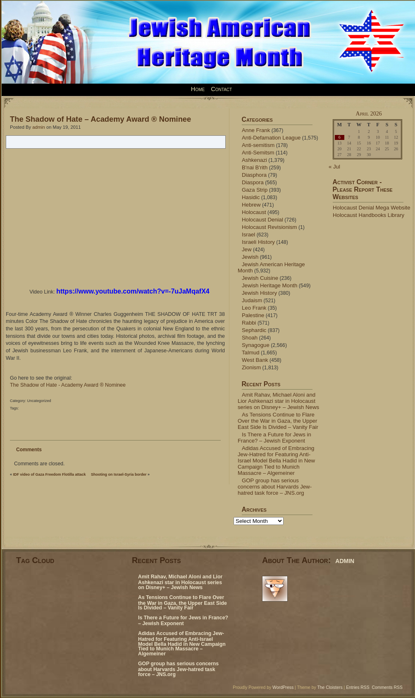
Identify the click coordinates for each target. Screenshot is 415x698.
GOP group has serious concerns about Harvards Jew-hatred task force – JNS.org (275, 486)
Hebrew (251, 205)
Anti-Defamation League (271, 138)
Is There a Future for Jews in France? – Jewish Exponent (274, 437)
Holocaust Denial (262, 220)
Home (198, 89)
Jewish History (259, 293)
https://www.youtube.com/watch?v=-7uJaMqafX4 (133, 291)
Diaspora (253, 182)
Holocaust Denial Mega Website (371, 208)
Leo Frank (254, 308)
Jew (246, 249)
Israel (248, 234)
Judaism (252, 300)
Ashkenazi (254, 160)
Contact (221, 89)
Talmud (251, 352)
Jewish (250, 257)
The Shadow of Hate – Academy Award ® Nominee (100, 119)
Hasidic (251, 197)
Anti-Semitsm (258, 152)
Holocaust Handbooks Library (368, 215)
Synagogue (256, 345)
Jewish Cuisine (260, 278)
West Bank (255, 360)
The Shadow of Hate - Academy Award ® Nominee (68, 385)
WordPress (282, 687)
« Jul (334, 167)
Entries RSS (358, 687)
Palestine (253, 315)
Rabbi (249, 323)
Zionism (251, 367)
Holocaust (254, 212)
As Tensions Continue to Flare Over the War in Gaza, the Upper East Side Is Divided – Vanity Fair (278, 421)
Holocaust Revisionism (269, 227)
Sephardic (254, 330)
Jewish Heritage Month (269, 285)
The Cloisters (329, 687)
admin (38, 127)
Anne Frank (256, 130)
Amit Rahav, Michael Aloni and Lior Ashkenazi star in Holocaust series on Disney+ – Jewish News (278, 401)
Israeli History (258, 242)
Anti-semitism (258, 145)
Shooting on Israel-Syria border (119, 474)
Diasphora (254, 175)
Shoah (250, 338)
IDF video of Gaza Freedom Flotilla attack (49, 474)
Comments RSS (387, 687)
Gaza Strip (254, 190)
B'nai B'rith (254, 167)
